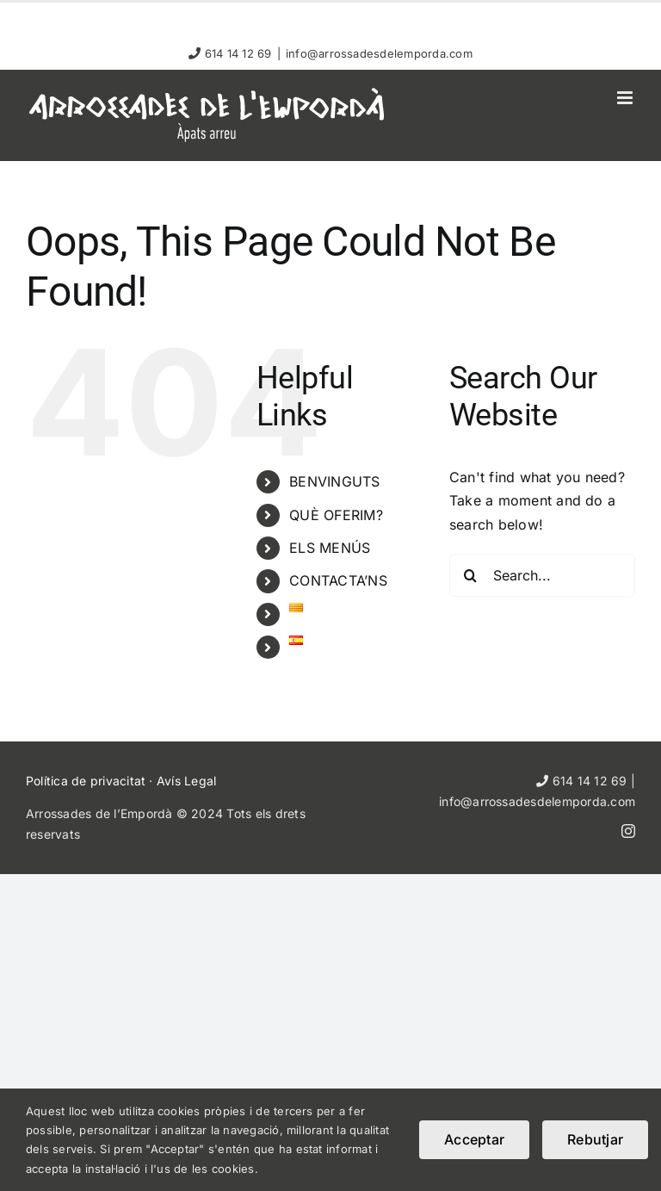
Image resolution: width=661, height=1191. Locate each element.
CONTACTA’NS (338, 580)
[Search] (470, 575)
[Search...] (542, 575)
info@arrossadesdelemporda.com (379, 53)
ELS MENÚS (329, 547)
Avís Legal (186, 780)
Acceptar (474, 1139)
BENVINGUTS (334, 481)
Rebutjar (595, 1139)
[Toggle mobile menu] (626, 98)
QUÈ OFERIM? (336, 515)
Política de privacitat (85, 780)
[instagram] (628, 831)
